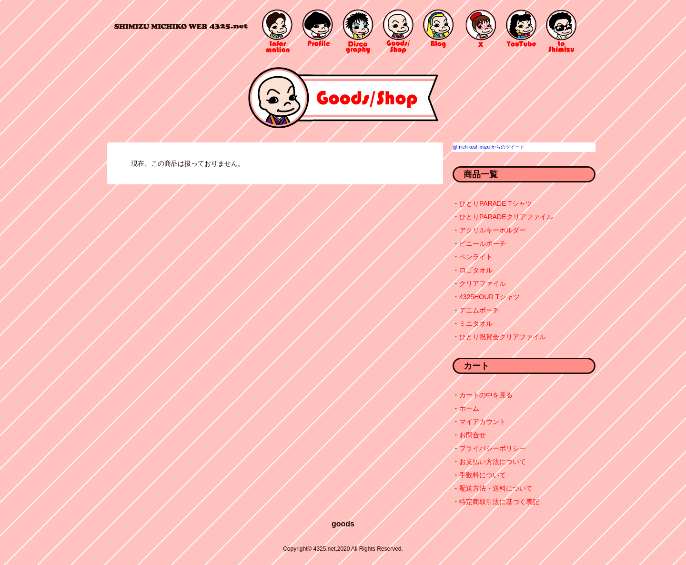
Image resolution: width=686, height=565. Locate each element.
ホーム (469, 408)
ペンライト (476, 257)
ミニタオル (476, 323)
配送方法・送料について (496, 488)
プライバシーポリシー (492, 448)
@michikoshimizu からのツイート (489, 147)
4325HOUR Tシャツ (489, 297)
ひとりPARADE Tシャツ (495, 203)
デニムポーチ (479, 310)
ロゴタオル (476, 270)
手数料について (482, 475)
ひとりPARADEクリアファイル (506, 217)
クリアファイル (482, 283)
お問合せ (472, 435)
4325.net (181, 26)
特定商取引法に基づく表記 (499, 501)
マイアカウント (482, 421)
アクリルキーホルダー (492, 230)
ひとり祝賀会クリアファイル (502, 337)
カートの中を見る (486, 395)
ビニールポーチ (482, 243)
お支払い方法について (492, 461)
